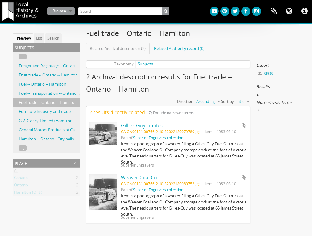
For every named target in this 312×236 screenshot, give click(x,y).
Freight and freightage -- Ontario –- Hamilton (59, 66)
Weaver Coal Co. (139, 177)
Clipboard (274, 11)
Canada (21, 178)
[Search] (123, 11)
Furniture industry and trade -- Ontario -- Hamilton (64, 111)
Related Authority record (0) (179, 48)
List (39, 38)
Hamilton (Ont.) (28, 193)
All (16, 171)
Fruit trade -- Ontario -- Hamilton (48, 75)
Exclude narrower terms (171, 112)
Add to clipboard (244, 125)
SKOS (265, 73)
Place (21, 163)
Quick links (304, 11)
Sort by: (228, 101)
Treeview (23, 38)
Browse (59, 11)
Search (53, 38)
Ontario (21, 186)
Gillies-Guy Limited (142, 125)
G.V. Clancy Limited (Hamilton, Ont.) (51, 120)
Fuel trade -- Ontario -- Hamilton (48, 102)
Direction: (185, 101)
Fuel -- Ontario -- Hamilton (42, 84)
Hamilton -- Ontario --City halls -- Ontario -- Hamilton (66, 139)
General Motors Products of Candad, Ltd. (56, 129)
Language (289, 11)
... (22, 56)
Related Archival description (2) (118, 48)
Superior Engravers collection (158, 137)
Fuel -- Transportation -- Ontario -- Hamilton (58, 93)
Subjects (145, 64)
